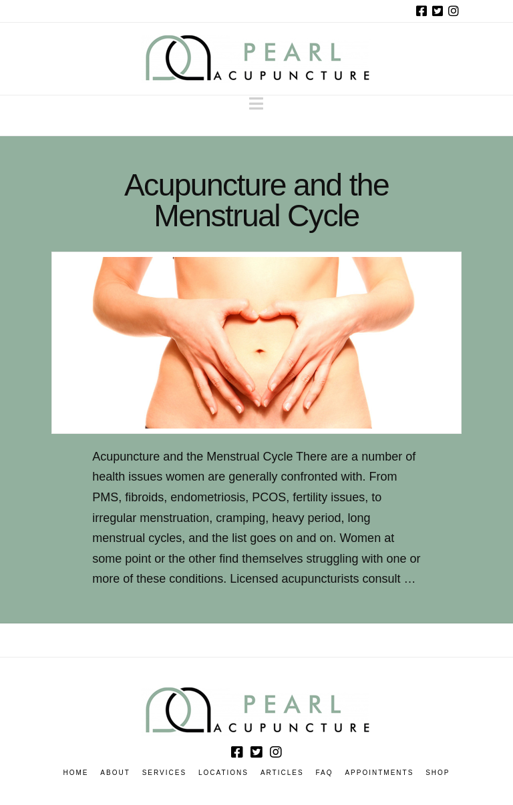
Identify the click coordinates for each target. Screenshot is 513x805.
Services (164, 772)
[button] (256, 103)
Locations (223, 772)
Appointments (379, 772)
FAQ (324, 772)
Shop (437, 772)
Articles (282, 772)
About (115, 772)
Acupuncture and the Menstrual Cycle (256, 200)
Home (75, 772)
